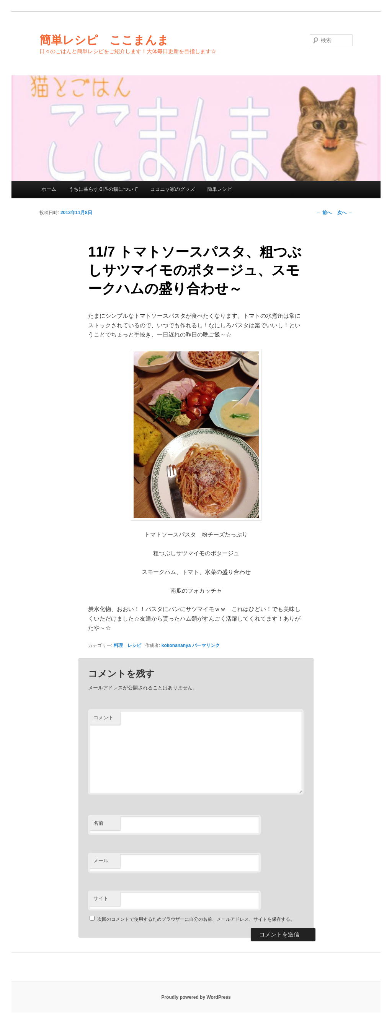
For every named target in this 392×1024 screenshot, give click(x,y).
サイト (100, 898)
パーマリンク (206, 645)
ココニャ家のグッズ (172, 189)
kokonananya (176, 645)
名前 (98, 823)
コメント (103, 717)
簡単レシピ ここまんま (104, 40)
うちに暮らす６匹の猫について (103, 189)
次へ (344, 212)
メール (100, 860)
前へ (324, 212)
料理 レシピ (127, 645)
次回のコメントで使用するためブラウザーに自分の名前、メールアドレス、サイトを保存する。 (196, 919)
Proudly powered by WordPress (195, 997)
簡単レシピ (219, 189)
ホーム (48, 189)
